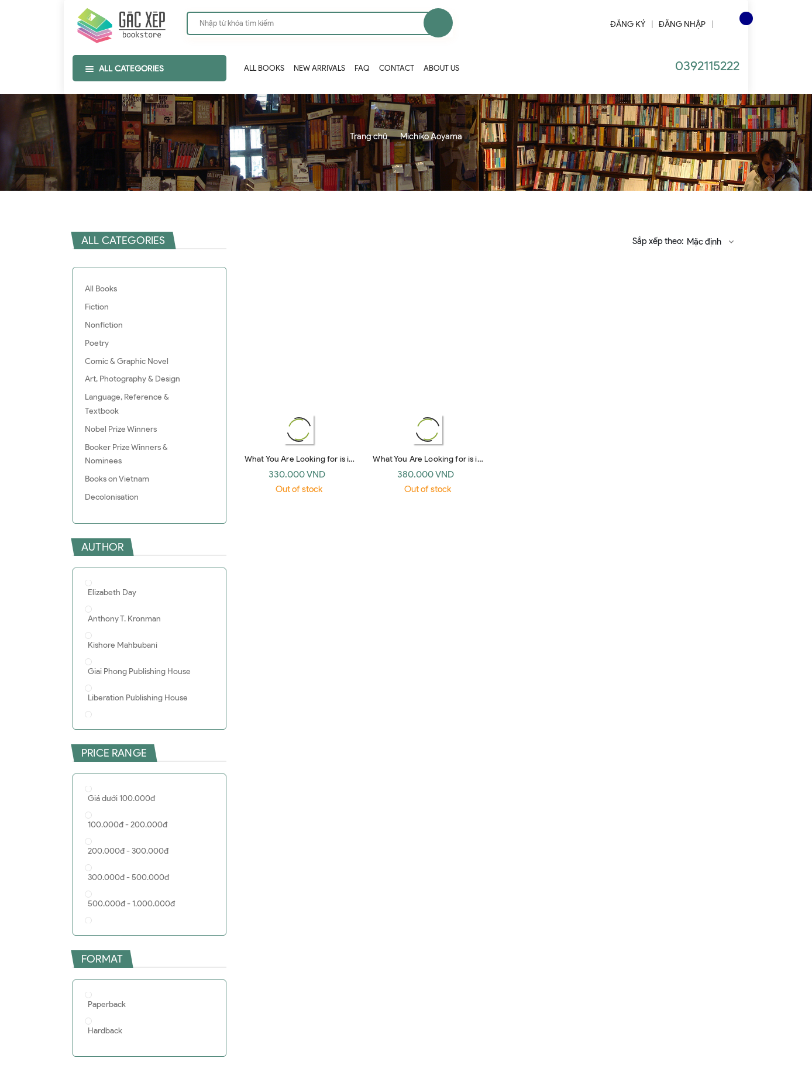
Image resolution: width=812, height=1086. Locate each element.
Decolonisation (112, 497)
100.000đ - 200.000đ (127, 825)
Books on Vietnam (117, 479)
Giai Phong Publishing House (139, 671)
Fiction (97, 307)
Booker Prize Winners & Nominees (126, 454)
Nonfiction (104, 325)
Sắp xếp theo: (657, 241)
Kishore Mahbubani (122, 645)
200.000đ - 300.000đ (128, 851)
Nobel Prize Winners (121, 429)
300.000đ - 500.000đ (128, 877)
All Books (101, 289)
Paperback (107, 1004)
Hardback (105, 1031)
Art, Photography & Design (132, 379)
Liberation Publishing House (138, 698)
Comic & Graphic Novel (126, 361)
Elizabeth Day (112, 592)
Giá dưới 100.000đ (121, 798)
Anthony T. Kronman (124, 619)
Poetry (97, 343)
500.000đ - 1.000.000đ (131, 904)
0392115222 (707, 66)
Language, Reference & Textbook (127, 404)
